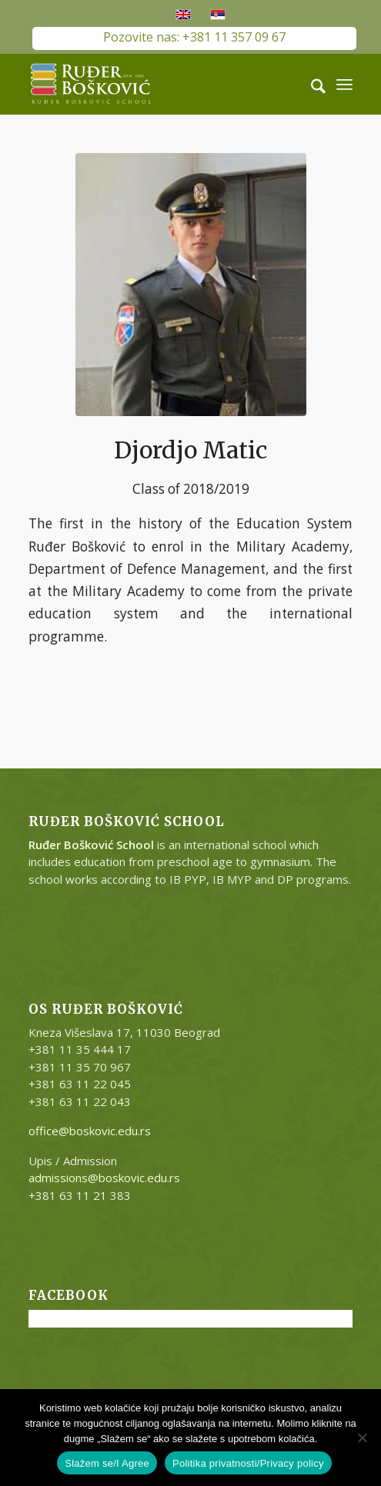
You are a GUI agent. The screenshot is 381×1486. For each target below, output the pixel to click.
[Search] (311, 84)
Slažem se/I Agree (107, 1463)
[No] (361, 1437)
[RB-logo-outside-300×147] (158, 84)
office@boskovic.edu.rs (89, 1130)
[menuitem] (311, 84)
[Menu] (344, 83)
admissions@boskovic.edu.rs (104, 1177)
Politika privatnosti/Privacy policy (248, 1463)
